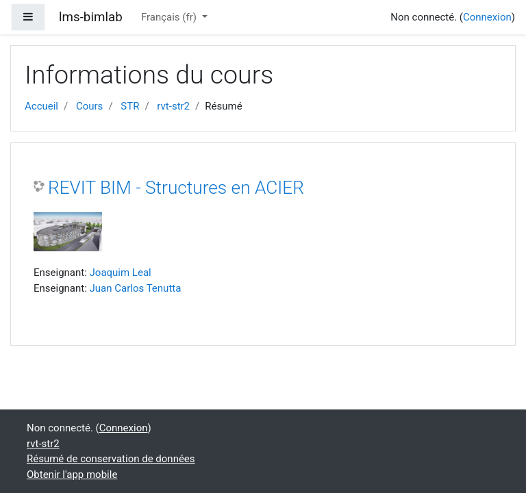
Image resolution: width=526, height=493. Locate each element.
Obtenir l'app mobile (72, 474)
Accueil (41, 106)
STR (130, 106)
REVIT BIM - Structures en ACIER (176, 187)
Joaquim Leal (120, 272)
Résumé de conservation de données (111, 459)
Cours (89, 106)
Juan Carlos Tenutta (135, 288)
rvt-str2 (173, 106)
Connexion (487, 17)
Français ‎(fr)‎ (170, 17)
